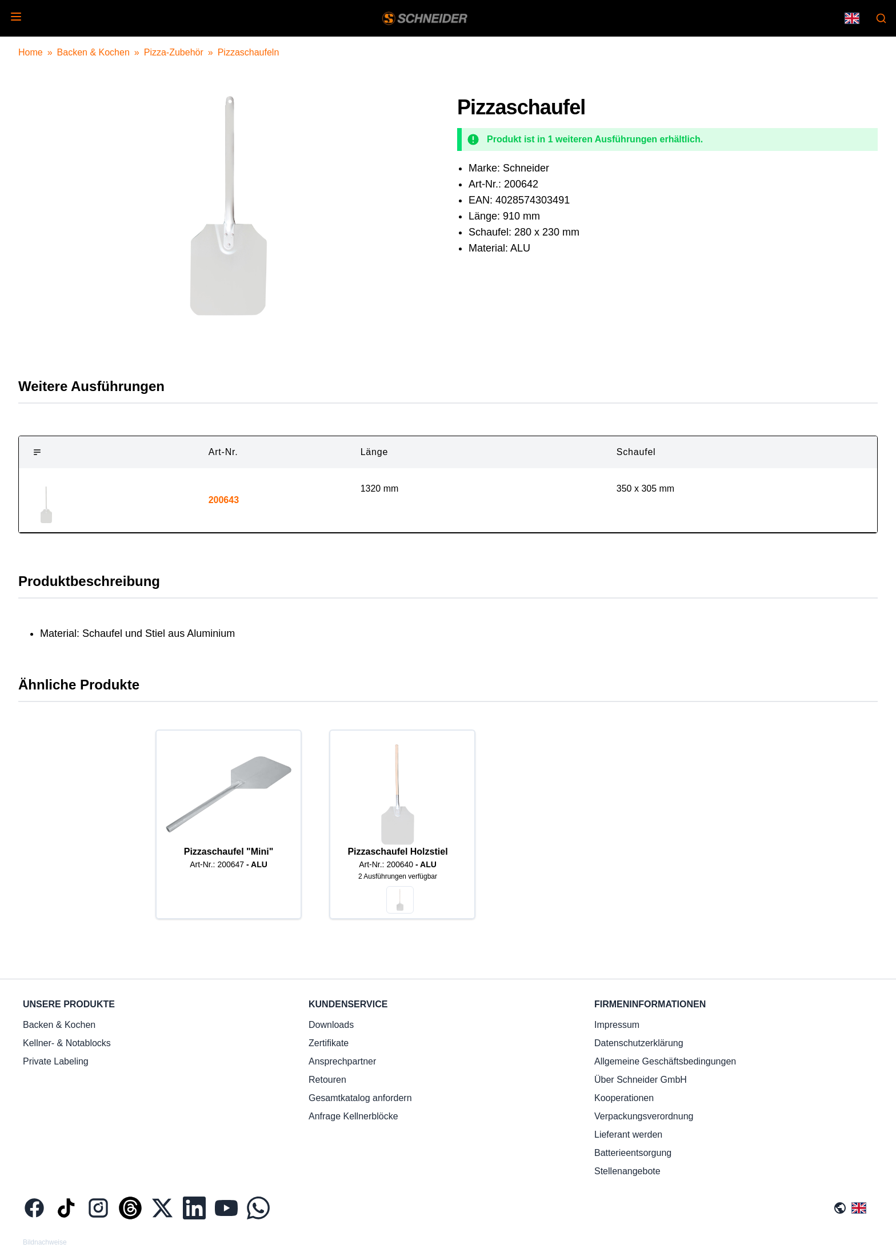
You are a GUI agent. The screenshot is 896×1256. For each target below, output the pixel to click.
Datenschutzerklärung (638, 1043)
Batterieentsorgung (632, 1153)
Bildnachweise (45, 1242)
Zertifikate (329, 1043)
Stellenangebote (627, 1171)
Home (30, 52)
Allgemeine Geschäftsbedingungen (665, 1061)
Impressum (616, 1025)
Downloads (331, 1025)
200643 (224, 500)
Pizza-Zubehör (173, 52)
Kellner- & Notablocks (67, 1043)
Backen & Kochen (93, 52)
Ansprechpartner (342, 1061)
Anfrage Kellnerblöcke (353, 1116)
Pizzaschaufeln (248, 52)
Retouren (327, 1079)
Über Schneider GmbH (640, 1079)
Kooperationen (624, 1098)
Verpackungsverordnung (643, 1116)
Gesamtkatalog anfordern (360, 1098)
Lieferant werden (628, 1134)
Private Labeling (56, 1061)
